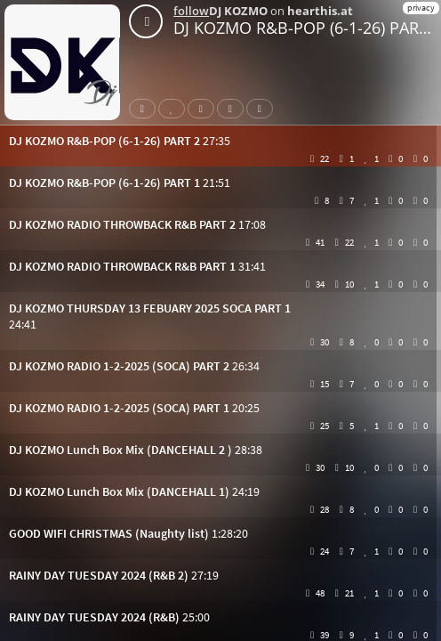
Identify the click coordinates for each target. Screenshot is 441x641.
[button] (220, 141)
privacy (421, 7)
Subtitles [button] (263, 108)
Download (234, 108)
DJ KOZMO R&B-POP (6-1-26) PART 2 (307, 27)
